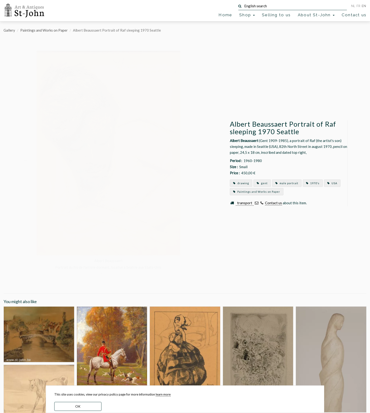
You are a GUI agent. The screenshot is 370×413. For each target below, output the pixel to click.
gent (262, 183)
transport (244, 203)
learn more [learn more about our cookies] (163, 394)
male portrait (286, 183)
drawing (241, 183)
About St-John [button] (316, 15)
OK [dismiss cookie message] (77, 406)
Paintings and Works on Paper (44, 30)
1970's (313, 183)
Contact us (354, 15)
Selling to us (276, 15)
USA (332, 183)
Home (225, 15)
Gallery (9, 30)
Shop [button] (247, 15)
